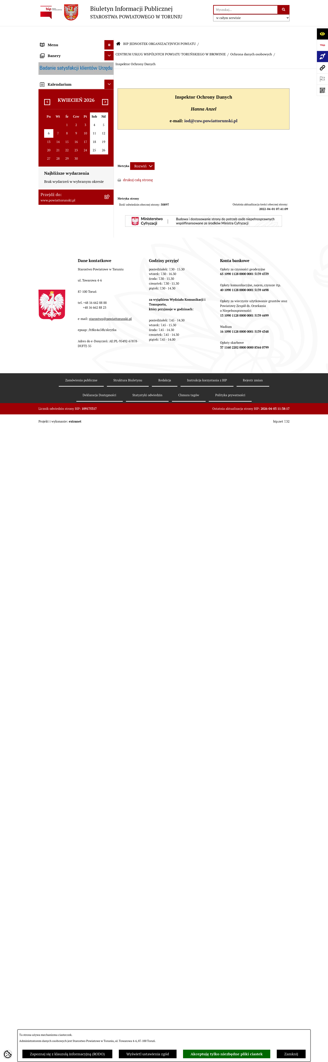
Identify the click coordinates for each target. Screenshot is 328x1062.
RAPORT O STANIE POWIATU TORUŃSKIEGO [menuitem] (64, 346)
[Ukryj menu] (109, 32)
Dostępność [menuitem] (50, 482)
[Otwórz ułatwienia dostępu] (322, 33)
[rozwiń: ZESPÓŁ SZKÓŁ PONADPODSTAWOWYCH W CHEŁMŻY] (110, 539)
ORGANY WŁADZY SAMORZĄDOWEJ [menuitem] (71, 114)
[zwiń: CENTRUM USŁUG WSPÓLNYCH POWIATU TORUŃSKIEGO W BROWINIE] (110, 758)
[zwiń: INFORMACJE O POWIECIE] (110, 66)
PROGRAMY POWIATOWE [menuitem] (62, 315)
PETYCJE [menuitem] (47, 433)
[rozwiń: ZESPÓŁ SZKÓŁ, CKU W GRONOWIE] (110, 521)
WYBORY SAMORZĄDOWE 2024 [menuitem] (67, 414)
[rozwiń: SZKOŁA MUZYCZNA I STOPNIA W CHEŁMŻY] (110, 580)
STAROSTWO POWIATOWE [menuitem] (63, 142)
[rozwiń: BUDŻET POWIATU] (110, 324)
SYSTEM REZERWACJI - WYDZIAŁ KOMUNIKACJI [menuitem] (68, 461)
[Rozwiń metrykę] (142, 153)
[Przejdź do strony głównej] (110, 12)
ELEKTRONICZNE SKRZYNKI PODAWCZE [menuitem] (64, 446)
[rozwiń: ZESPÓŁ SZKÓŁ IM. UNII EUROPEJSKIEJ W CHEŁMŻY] (110, 563)
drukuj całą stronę (138, 167)
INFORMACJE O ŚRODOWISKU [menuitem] (65, 386)
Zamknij (291, 1054)
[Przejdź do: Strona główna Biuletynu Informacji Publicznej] (118, 31)
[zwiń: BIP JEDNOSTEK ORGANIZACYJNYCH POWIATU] (110, 492)
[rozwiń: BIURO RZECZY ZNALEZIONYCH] (110, 405)
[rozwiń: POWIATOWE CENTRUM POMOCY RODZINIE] (110, 598)
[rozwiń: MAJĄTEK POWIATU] (110, 334)
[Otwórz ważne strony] (322, 79)
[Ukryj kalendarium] (109, 1008)
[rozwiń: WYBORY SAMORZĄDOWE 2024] (110, 415)
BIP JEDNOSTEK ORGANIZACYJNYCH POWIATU (159, 31)
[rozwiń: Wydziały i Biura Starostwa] (110, 184)
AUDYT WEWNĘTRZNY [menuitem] (60, 305)
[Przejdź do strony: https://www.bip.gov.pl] (322, 45)
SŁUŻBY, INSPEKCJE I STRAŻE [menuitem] (65, 277)
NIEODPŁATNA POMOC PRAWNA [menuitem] (68, 395)
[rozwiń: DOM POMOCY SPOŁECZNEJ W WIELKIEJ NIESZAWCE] (110, 669)
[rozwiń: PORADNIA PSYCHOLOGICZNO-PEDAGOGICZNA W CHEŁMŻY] (110, 699)
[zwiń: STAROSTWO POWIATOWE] (110, 142)
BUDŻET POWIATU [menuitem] (56, 324)
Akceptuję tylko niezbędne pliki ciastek (227, 1054)
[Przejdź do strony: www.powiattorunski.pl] (322, 67)
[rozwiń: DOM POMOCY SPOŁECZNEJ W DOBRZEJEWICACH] (110, 651)
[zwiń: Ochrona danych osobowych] (110, 920)
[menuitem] (76, 41)
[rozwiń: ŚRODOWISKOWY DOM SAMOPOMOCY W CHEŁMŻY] (110, 717)
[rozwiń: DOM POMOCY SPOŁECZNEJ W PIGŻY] (110, 634)
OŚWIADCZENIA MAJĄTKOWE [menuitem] (66, 123)
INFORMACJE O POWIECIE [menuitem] (62, 65)
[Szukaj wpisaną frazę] (284, 9)
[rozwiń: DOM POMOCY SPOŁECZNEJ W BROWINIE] (110, 616)
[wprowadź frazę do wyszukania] (245, 9)
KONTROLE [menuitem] (49, 296)
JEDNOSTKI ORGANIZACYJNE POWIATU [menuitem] (65, 265)
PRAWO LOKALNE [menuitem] (55, 132)
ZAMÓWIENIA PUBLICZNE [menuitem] (62, 367)
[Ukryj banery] (109, 979)
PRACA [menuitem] (46, 377)
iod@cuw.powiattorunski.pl (210, 108)
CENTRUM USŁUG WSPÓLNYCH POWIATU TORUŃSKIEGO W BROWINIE (170, 41)
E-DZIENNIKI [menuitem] (51, 473)
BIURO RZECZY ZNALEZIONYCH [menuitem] (67, 405)
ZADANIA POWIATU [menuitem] (57, 286)
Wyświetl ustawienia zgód (147, 1054)
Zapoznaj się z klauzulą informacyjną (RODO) (67, 1054)
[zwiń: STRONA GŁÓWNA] (110, 42)
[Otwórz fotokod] (322, 90)
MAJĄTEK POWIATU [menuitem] (57, 333)
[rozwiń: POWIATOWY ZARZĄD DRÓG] (110, 687)
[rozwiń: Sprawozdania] (110, 895)
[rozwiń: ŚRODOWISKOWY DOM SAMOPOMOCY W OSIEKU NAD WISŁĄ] (110, 735)
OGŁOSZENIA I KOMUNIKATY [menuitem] (65, 358)
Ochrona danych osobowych (251, 41)
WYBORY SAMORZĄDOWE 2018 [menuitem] (67, 424)
